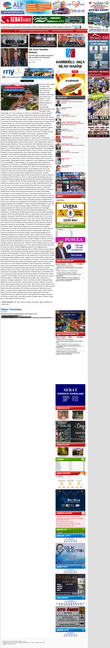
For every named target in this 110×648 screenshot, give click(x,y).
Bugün (60, 263)
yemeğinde (46, 302)
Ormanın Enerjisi (78, 419)
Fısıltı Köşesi (35, 27)
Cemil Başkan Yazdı (66, 144)
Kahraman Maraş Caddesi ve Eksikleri (66, 273)
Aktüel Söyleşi (47, 27)
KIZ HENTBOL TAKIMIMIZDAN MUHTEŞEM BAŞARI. (37, 30)
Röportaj (28, 27)
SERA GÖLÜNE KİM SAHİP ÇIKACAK (65, 30)
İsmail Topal (64, 129)
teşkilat (29, 302)
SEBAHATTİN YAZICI (67, 136)
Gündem (54, 27)
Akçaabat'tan (60, 27)
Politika (9, 27)
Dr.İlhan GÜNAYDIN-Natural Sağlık (71, 122)
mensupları (35, 302)
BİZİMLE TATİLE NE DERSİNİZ (64, 266)
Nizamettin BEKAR (66, 107)
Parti (18, 302)
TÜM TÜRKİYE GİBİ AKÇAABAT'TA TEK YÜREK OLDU (69, 268)
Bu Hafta (80, 263)
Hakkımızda (5, 641)
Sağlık (15, 27)
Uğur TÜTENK (65, 151)
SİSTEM (63, 109)
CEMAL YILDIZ (65, 158)
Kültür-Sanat (68, 27)
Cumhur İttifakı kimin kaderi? (68, 116)
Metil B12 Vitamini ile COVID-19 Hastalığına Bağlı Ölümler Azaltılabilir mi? (72, 124)
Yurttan (24, 27)
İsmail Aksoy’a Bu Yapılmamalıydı (70, 152)
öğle (41, 302)
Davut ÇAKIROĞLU (66, 165)
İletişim (21, 641)
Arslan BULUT (65, 115)
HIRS (62, 159)
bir (51, 302)
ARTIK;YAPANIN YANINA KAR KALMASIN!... (73, 145)
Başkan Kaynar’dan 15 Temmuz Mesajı (66, 270)
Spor (12, 27)
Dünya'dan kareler (78, 456)
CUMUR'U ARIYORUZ (67, 130)
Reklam (16, 641)
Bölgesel (41, 27)
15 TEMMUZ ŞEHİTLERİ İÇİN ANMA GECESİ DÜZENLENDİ (68, 275)
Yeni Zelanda (63, 456)
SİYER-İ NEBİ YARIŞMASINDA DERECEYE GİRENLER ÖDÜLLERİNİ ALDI (68, 280)
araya (3, 304)
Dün (70, 263)
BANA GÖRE (64, 167)
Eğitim (19, 27)
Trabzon (23, 302)
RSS (25, 641)
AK (15, 302)
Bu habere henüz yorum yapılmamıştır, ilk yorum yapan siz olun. (19, 313)
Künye (11, 641)
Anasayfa (3, 27)
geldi (7, 304)
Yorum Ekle (4, 311)
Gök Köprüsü (63, 419)
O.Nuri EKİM (64, 100)
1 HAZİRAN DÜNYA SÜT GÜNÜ (69, 138)
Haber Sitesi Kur (11, 644)
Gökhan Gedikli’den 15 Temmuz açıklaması (67, 277)
